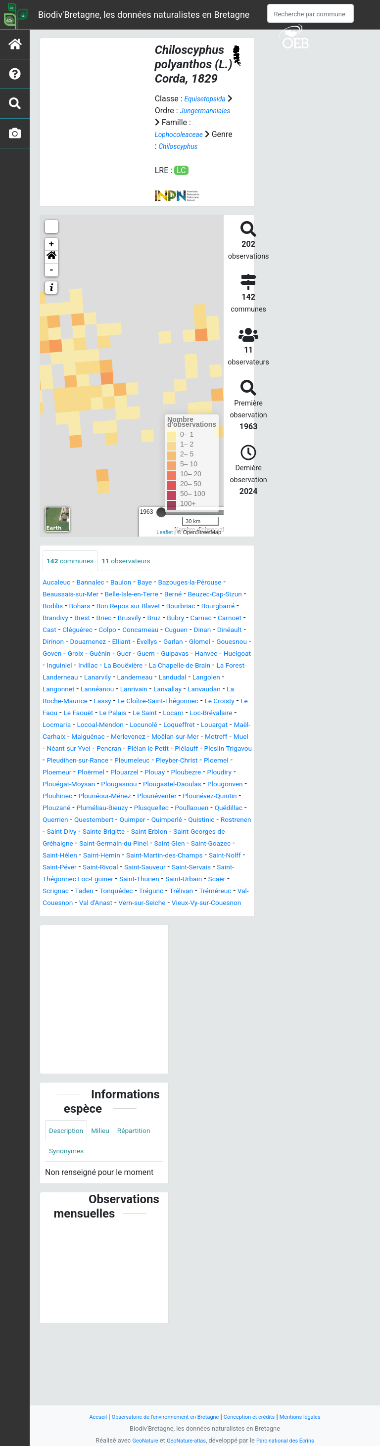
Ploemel (159, 808)
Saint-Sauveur (140, 927)
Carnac (103, 642)
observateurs (137, 573)
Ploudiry (171, 820)
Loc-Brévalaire (170, 749)
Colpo (230, 642)
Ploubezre (132, 820)
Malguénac (94, 773)
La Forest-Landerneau (105, 702)
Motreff (56, 785)
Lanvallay (59, 725)
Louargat (200, 761)
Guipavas (192, 678)
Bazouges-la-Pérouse (211, 595)
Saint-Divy (181, 880)
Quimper (230, 868)
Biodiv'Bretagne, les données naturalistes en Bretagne (143, 14)
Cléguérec (195, 642)
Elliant (102, 666)
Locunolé (119, 761)
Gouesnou (226, 666)
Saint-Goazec (174, 903)
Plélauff (56, 797)
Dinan (134, 654)
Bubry (75, 642)
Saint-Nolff (206, 915)
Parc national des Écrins (291, 1440)
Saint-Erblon (95, 892)
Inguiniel (95, 690)
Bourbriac (60, 630)
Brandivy (143, 630)
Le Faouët (225, 737)
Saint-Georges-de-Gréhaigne (172, 892)
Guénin (107, 678)
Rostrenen (139, 880)
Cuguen (104, 654)
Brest (173, 630)
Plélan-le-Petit (215, 785)
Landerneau (208, 702)
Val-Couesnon (111, 963)
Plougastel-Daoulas (159, 832)
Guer (134, 678)
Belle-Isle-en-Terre (145, 607)
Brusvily (226, 630)
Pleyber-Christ (114, 808)
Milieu (107, 1204)
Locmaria (218, 749)
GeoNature (137, 1440)
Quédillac (104, 868)
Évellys (130, 666)
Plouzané (90, 856)
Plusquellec (199, 856)
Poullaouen (62, 868)
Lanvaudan (101, 725)
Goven (54, 678)
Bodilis (96, 619)
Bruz (50, 642)
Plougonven (219, 832)
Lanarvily (165, 702)
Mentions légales (315, 1416)
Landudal (59, 714)
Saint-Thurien (155, 939)
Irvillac (127, 690)
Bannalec (97, 595)
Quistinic (100, 880)
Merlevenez (140, 773)
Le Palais (59, 749)
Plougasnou (98, 832)
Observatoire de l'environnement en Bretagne (159, 1416)
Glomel (190, 666)
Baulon (132, 595)
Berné (193, 607)
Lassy (205, 725)
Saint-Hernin (64, 915)
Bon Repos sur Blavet (182, 619)
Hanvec (228, 678)
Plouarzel (63, 820)
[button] (51, 268)
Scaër (52, 951)
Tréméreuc (61, 963)
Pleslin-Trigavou (104, 797)
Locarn (127, 749)
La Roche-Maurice (158, 725)
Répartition (68, 1226)
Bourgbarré (102, 630)
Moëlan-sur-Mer (194, 773)
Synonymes (115, 1226)
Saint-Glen (127, 903)
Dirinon (198, 654)
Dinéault (164, 654)
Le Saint (95, 749)
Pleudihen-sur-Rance (174, 797)
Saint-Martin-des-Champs (137, 915)
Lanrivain (224, 714)
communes (74, 573)
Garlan (159, 666)
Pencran (170, 785)
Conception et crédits (256, 1416)
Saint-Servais (194, 927)
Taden (116, 951)
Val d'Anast (161, 963)
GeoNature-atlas (184, 1440)
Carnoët (136, 642)
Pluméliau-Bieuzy (142, 856)
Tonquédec (152, 951)
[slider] (161, 524)
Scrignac (84, 951)
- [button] (51, 281)
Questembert (186, 868)
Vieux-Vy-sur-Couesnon (83, 975)
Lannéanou (182, 714)
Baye (159, 595)
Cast (164, 642)
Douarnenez (64, 666)
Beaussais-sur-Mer (75, 607)
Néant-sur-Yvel (124, 785)
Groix (80, 678)
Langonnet (138, 714)
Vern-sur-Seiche (214, 963)
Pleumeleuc (63, 808)
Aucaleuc (59, 595)
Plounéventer (174, 844)
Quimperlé (61, 880)
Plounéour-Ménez (114, 844)
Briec (197, 630)
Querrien (142, 868)
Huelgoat (59, 690)
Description (69, 1204)
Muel (84, 785)
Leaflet (164, 544)
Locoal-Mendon (70, 761)
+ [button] (51, 256)
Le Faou (188, 737)
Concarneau (64, 654)
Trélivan (226, 951)
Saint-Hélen (224, 903)
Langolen (97, 714)
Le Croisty (150, 737)
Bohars (126, 619)
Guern (159, 678)
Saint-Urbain (206, 939)
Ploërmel (235, 808)
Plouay (97, 820)
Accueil (81, 1416)
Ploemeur (197, 808)
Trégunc (192, 951)
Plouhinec (60, 844)
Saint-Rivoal (89, 927)
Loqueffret (160, 761)
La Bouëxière (168, 690)
